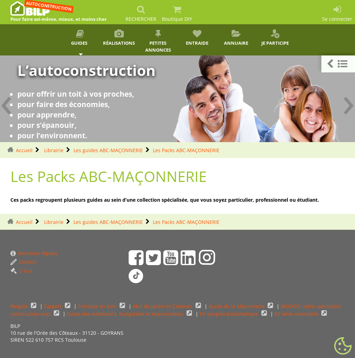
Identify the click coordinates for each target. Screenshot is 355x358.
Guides (80, 37)
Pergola (19, 306)
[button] (338, 63)
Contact (23, 262)
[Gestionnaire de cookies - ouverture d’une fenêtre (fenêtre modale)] (343, 346)
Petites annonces (158, 41)
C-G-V (21, 271)
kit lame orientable (297, 314)
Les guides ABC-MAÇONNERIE (108, 150)
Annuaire (236, 37)
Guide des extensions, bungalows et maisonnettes (126, 314)
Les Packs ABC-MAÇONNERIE (186, 150)
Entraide (197, 37)
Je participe (275, 37)
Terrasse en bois (98, 306)
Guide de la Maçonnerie (237, 306)
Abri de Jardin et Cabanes (163, 306)
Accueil (24, 150)
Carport (53, 306)
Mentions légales (34, 253)
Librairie (53, 150)
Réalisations (119, 37)
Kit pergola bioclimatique (230, 314)
